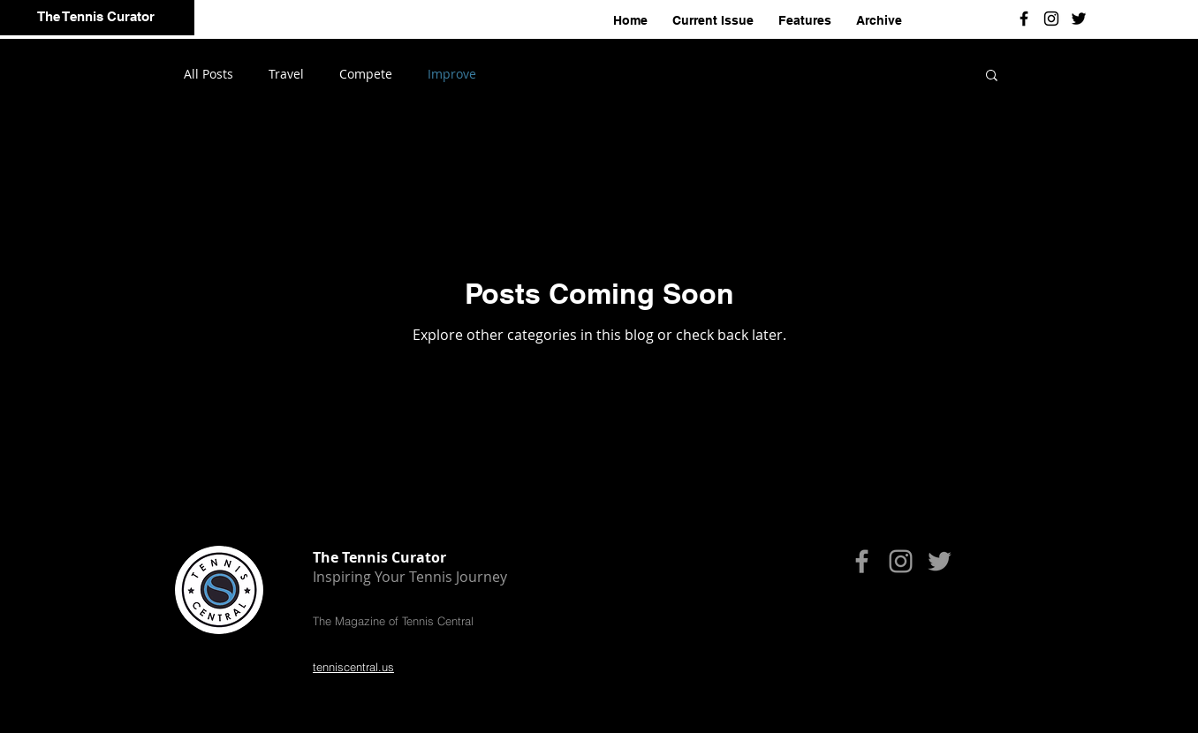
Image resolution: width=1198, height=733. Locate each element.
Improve (452, 73)
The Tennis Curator (96, 16)
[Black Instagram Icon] (1051, 18)
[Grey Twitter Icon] (939, 561)
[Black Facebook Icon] (1024, 18)
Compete (365, 73)
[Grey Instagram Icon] (900, 561)
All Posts (208, 73)
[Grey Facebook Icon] (861, 561)
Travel (286, 73)
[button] (991, 76)
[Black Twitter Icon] (1078, 18)
